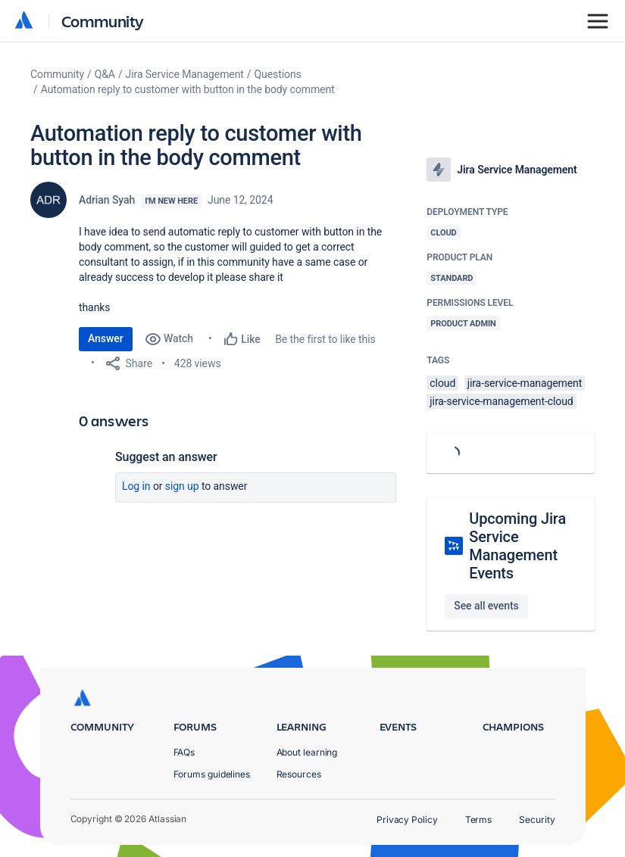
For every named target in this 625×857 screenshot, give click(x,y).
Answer (105, 338)
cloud (442, 383)
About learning (307, 752)
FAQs (184, 752)
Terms (478, 819)
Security (537, 819)
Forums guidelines (212, 774)
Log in (136, 486)
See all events (486, 606)
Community (102, 21)
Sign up (182, 486)
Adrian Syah (107, 200)
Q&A (105, 74)
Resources (299, 774)
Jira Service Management (185, 74)
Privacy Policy (407, 819)
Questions (278, 74)
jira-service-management (525, 383)
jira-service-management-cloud (501, 401)
